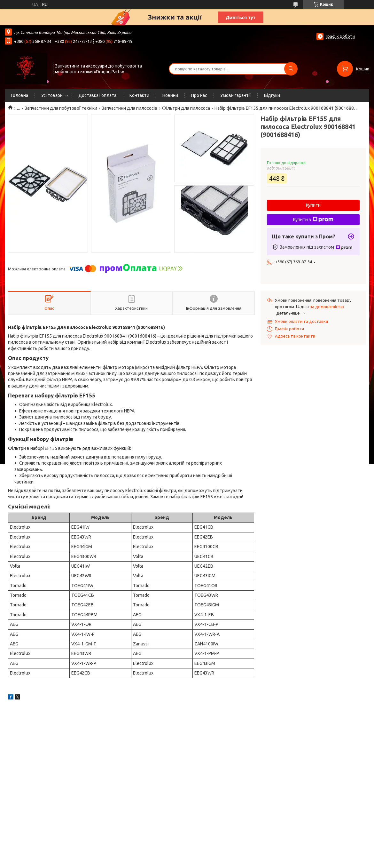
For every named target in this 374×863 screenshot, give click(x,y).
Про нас (199, 95)
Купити (313, 205)
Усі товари (52, 95)
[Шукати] (291, 69)
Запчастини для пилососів (129, 108)
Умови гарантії (235, 95)
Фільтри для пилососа (186, 108)
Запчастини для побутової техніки (61, 108)
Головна (19, 95)
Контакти (139, 95)
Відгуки (272, 95)
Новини (170, 95)
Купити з (313, 219)
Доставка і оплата (97, 95)
